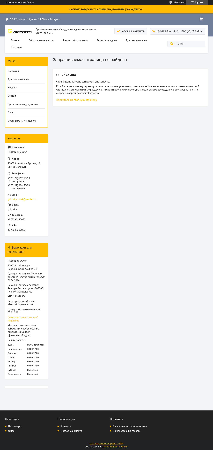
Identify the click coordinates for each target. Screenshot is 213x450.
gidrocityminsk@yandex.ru (22, 199)
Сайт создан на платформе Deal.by (106, 443)
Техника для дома (107, 40)
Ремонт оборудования (75, 40)
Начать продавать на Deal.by (20, 2)
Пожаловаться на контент (115, 447)
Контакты (16, 47)
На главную (14, 426)
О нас (11, 112)
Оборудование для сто (41, 40)
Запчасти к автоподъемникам (130, 426)
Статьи (12, 95)
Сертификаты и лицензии (22, 120)
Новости (12, 87)
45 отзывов (179, 2)
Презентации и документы (23, 104)
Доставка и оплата (136, 40)
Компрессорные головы (126, 431)
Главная (15, 40)
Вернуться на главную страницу (76, 100)
